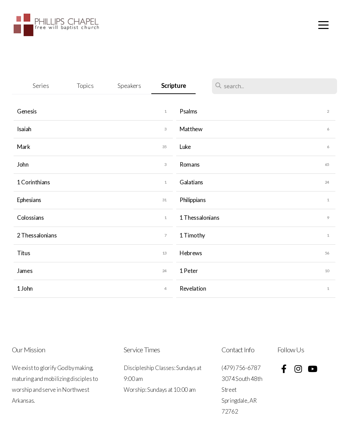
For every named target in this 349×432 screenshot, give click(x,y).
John (23, 164)
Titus (23, 253)
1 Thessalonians (199, 217)
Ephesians (29, 199)
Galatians (191, 182)
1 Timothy (192, 235)
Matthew (191, 129)
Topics (85, 85)
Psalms (188, 111)
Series (41, 85)
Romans (190, 164)
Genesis (27, 111)
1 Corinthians (33, 182)
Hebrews (191, 253)
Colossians (30, 217)
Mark (23, 146)
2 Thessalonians (37, 235)
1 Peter (189, 270)
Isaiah (24, 129)
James (24, 270)
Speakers (129, 85)
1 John (25, 288)
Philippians (193, 199)
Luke (185, 146)
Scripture (173, 85)
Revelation (193, 288)
